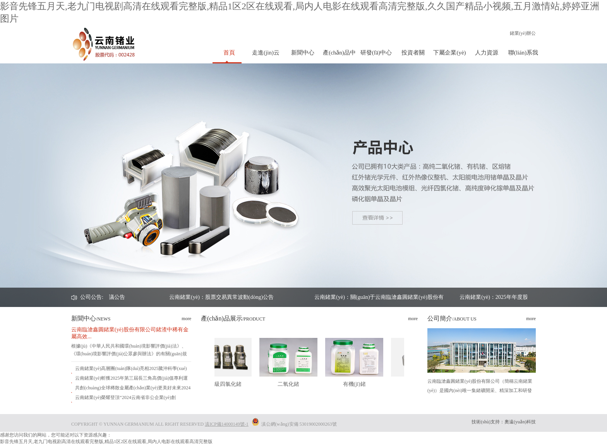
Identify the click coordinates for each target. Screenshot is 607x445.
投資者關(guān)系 (413, 56)
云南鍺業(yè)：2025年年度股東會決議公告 (132, 297)
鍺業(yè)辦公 (523, 33)
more (186, 318)
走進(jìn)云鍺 (265, 56)
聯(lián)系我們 (523, 56)
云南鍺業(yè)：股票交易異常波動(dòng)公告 (280, 297)
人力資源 (486, 52)
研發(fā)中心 (376, 52)
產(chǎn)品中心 (339, 56)
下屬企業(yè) (449, 52)
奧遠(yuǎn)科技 (520, 422)
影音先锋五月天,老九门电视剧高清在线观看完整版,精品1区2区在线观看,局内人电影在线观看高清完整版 (106, 441)
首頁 (229, 52)
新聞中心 (302, 52)
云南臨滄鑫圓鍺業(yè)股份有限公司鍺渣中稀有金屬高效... (130, 333)
